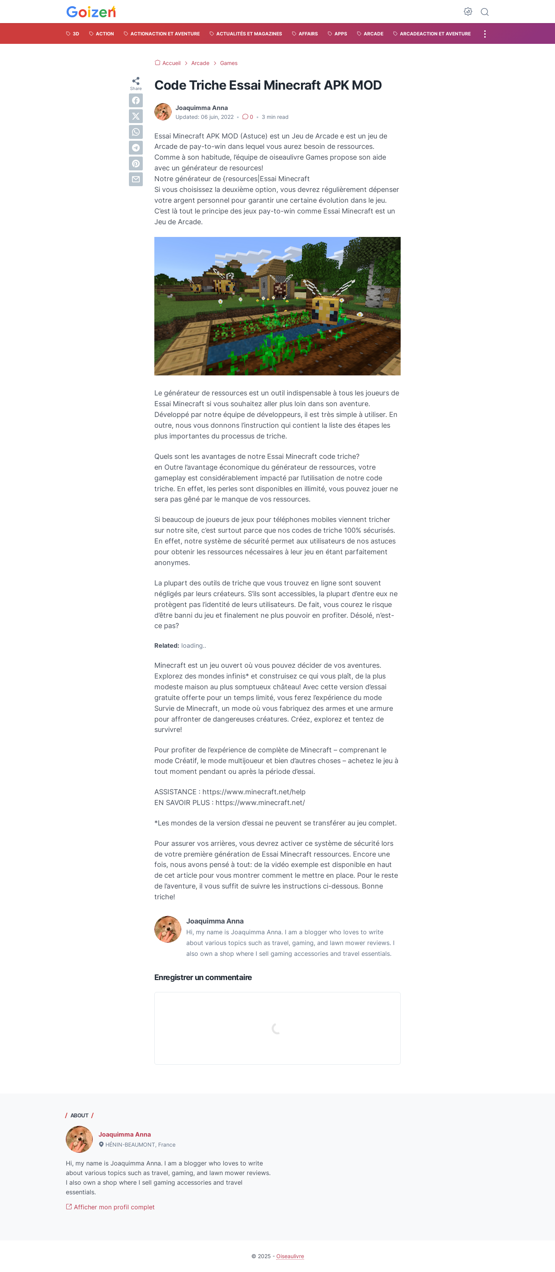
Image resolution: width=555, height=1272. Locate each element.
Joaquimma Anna (125, 1134)
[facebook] (136, 100)
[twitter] (136, 116)
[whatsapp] (136, 132)
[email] (136, 179)
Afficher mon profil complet (110, 1207)
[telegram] (136, 148)
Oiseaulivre (290, 1256)
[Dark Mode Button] (468, 11)
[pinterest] (136, 163)
